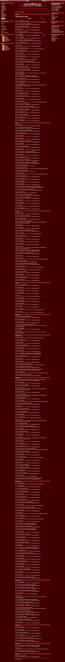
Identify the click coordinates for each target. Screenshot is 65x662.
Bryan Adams (22, 400)
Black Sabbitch (22, 515)
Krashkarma (22, 566)
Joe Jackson (22, 483)
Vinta (21, 45)
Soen (21, 330)
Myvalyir (53, 19)
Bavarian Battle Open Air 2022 (57, 32)
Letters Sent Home (23, 156)
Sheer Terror (22, 202)
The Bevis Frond (23, 111)
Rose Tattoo (22, 321)
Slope (21, 461)
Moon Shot (22, 531)
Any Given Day (22, 539)
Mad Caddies (22, 181)
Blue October (22, 191)
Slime (21, 621)
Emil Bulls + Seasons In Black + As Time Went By (29, 599)
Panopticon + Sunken (24, 47)
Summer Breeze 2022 (56, 30)
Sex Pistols (22, 292)
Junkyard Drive (22, 339)
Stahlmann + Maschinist (24, 109)
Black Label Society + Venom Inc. (26, 220)
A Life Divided (22, 634)
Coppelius (22, 63)
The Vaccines (22, 58)
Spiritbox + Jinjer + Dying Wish (25, 374)
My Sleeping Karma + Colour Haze (26, 127)
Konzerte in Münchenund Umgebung (55, 4)
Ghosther (21, 274)
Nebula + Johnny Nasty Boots (25, 197)
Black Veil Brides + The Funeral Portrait (27, 230)
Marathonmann (22, 207)
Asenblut (21, 361)
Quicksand (22, 240)
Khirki (21, 87)
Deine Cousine (22, 387)
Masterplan (22, 71)
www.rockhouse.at (40, 48)
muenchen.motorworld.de (35, 40)
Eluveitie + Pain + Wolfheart (25, 568)
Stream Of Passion (4, 32)
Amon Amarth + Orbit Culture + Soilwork (27, 507)
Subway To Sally (23, 55)
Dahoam (2, 5)
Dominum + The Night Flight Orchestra (27, 613)
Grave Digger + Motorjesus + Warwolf (27, 637)
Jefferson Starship (23, 260)
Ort (23, 16)
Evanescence (22, 371)
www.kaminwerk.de (37, 32)
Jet (20, 295)
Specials (2, 10)
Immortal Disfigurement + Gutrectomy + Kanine (28, 263)
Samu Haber (22, 382)
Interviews (53, 22)
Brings (57, 10)
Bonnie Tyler (22, 517)
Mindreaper (54, 39)
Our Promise (22, 493)
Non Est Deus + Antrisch (24, 26)
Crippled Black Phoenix (24, 146)
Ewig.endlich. (54, 36)
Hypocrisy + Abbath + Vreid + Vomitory (27, 106)
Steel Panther (22, 279)
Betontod (21, 419)
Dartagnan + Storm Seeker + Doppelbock (27, 523)
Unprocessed (22, 416)
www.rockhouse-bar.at (42, 21)
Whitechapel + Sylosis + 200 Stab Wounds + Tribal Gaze (30, 645)
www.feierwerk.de (35, 136)
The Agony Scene (55, 38)
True (2, 24)
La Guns (21, 520)
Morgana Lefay (4, 29)
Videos (6, 41)
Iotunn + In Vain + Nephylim (25, 69)
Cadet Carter (22, 119)
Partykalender (3, 9)
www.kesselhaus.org (36, 133)
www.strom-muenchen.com (35, 99)
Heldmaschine (22, 397)
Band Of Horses (23, 445)
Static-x (21, 238)
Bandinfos (3, 13)
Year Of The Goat (59, 6)
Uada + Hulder (22, 266)
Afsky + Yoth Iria (23, 235)
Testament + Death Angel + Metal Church (27, 324)
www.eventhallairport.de (20, 326)
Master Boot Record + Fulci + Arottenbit (27, 587)
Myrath (21, 358)
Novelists (21, 53)
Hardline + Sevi (22, 117)
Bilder (2, 11)
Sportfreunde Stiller (23, 167)
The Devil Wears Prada (24, 408)
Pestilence (22, 308)
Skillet (21, 124)
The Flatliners (22, 268)
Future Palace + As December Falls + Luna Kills (28, 547)
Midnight (53, 28)
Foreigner (21, 289)
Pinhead (21, 571)
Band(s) (26, 16)
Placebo (21, 512)
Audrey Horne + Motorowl (24, 451)
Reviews (53, 13)
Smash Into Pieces (23, 92)
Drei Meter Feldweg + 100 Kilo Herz (26, 552)
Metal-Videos (53, 34)
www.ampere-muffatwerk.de (34, 241)
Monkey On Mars (23, 78)
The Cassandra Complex (24, 542)
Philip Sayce (22, 428)
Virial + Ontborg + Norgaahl (25, 159)
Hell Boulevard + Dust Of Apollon (26, 130)
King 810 (21, 287)
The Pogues (22, 555)
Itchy (21, 574)
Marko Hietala (22, 443)
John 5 (21, 205)
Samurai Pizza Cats (23, 423)
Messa (21, 544)
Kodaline (21, 592)
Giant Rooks (22, 414)
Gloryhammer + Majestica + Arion (26, 525)
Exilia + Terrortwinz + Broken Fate (26, 194)
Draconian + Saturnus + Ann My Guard (27, 650)
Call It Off (21, 342)
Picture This (22, 475)
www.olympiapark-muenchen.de (41, 168)
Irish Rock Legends (23, 472)
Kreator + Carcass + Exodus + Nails (26, 39)
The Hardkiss (22, 563)
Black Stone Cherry (23, 355)
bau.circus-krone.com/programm (37, 187)
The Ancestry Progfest (24, 170)
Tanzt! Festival (22, 536)
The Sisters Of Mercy (24, 488)
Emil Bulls (53, 23)
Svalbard (21, 135)
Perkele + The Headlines (24, 103)
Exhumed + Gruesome (24, 95)
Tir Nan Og (22, 509)
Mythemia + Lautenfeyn (24, 384)
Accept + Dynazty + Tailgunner (25, 619)
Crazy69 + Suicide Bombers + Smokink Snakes (28, 162)
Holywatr (21, 212)
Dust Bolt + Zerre (23, 499)
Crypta (21, 311)
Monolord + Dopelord (24, 431)
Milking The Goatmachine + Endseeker (27, 576)
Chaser (21, 255)
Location (20, 16)
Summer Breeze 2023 (56, 29)
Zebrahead (22, 581)
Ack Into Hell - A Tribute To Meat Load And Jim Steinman (30, 186)
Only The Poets (23, 81)
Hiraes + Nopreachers (24, 114)
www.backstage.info (35, 24)
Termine (2, 8)
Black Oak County (23, 50)
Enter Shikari (22, 485)
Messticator (54, 18)
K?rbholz (21, 440)
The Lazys (22, 350)
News (6, 36)
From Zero (22, 227)
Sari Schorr (22, 453)
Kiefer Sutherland (23, 132)
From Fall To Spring (23, 42)
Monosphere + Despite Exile (25, 604)
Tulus (53, 15)
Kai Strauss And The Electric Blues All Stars (28, 584)
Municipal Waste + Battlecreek (25, 316)
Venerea (21, 154)
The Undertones (23, 178)
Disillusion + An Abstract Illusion (25, 140)
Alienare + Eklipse (23, 655)
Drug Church (22, 347)
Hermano (21, 148)
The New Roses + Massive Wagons (26, 501)
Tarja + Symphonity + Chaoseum (26, 403)
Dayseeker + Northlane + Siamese (26, 607)
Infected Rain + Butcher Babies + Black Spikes (28, 75)
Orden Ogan (22, 626)
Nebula (21, 199)
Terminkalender (7, 40)
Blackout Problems (23, 616)
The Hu (21, 436)
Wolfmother (22, 328)
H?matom (21, 558)
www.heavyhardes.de (18, 659)
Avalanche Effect (23, 496)
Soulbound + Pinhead (24, 66)
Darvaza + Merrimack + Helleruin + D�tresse (28, 590)
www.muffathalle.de (33, 59)
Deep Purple (22, 303)
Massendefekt (22, 469)
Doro (21, 595)
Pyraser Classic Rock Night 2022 (58, 31)
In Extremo (22, 232)
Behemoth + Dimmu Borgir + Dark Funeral (27, 425)
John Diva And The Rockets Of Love (26, 611)
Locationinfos (3, 14)
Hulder (21, 224)
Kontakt (2, 17)
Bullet (21, 405)
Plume (57, 8)
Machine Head (22, 83)
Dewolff (57, 9)
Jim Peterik (3, 26)
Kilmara (53, 37)
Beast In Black (22, 550)
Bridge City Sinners (23, 271)
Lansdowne (22, 98)
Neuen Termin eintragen (19, 11)
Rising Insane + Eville (24, 491)
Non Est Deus (58, 7)
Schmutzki (22, 37)
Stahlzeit (21, 336)
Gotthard (53, 17)
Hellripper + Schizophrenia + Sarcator (27, 61)
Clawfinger (22, 459)
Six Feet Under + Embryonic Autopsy (26, 252)
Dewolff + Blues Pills (23, 31)
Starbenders (22, 300)
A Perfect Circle (22, 218)
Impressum (3, 16)
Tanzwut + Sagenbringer (24, 464)
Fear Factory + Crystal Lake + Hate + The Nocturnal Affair (30, 353)
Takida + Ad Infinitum (23, 632)
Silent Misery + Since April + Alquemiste (27, 151)
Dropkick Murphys (23, 276)
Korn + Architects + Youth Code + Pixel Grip (28, 448)
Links (2, 12)
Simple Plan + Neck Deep (24, 467)
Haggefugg (22, 143)
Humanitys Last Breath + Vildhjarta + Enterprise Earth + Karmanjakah (32, 379)
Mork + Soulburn (23, 456)
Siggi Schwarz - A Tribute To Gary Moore (27, 189)
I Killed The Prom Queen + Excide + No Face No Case (30, 249)
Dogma (21, 90)
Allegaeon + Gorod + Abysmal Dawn (26, 366)
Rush (21, 647)
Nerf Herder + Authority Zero (25, 215)
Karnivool (21, 138)
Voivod (21, 305)
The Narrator (22, 391)
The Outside (54, 40)
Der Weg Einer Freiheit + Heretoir (26, 363)
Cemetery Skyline (23, 175)
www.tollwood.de (35, 277)
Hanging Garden (55, 16)
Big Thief (21, 246)
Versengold (22, 297)
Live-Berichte (54, 26)
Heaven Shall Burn (55, 27)
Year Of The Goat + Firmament (25, 23)
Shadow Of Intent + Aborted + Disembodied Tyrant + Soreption (31, 369)
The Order (53, 14)
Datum (17, 16)
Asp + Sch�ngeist (23, 411)
